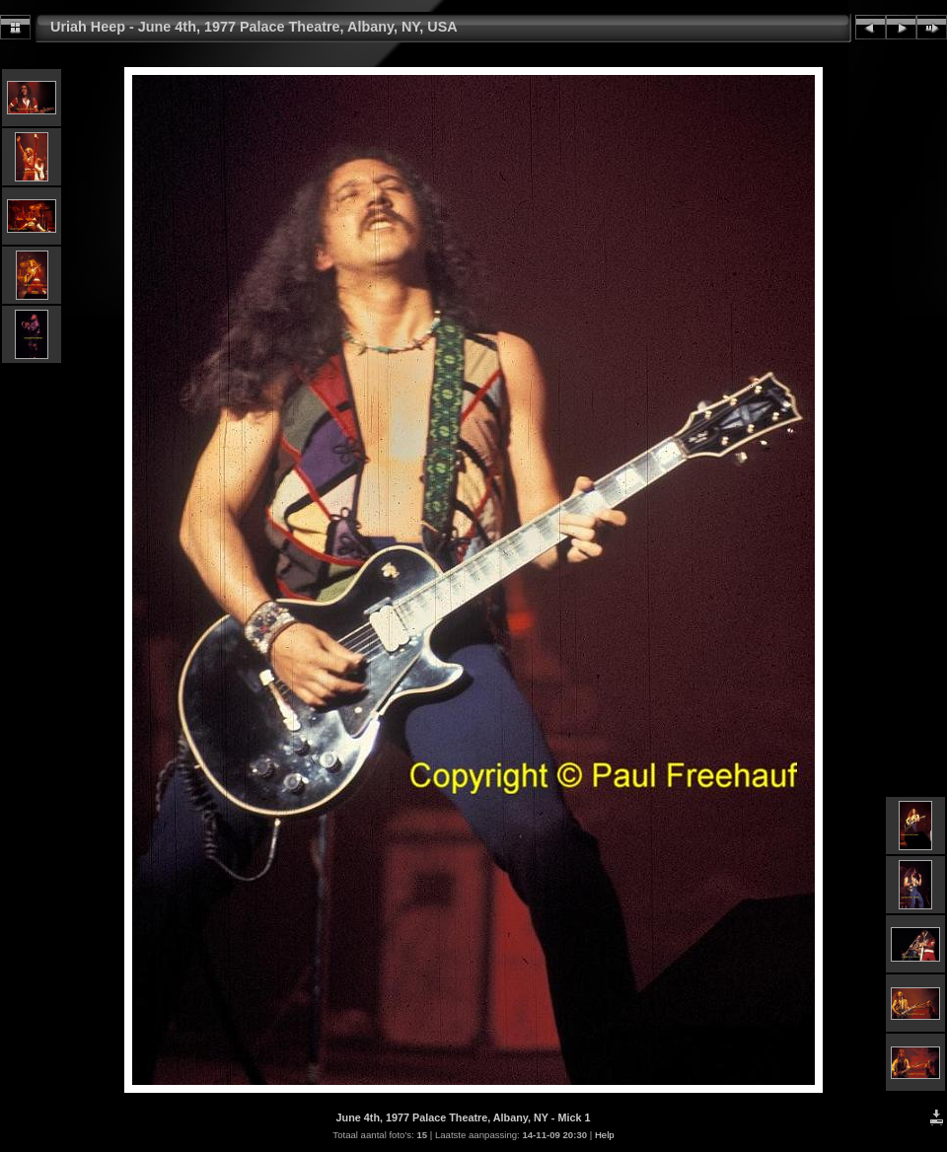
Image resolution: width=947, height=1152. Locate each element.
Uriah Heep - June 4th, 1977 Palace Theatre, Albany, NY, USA (254, 27)
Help (605, 1134)
